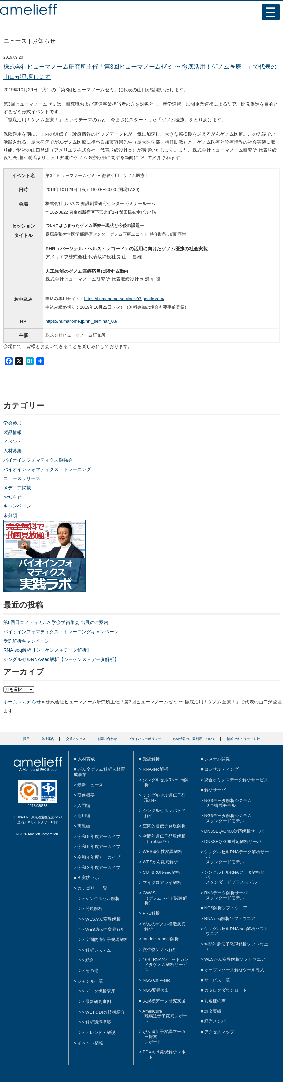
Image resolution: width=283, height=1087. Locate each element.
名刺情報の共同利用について (194, 739)
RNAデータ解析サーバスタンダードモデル (225, 895)
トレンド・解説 (100, 1032)
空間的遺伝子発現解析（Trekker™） (164, 839)
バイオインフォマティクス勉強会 (37, 460)
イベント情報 (90, 1043)
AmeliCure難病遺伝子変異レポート (164, 1016)
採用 (26, 739)
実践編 (83, 826)
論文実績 (212, 1011)
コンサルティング (221, 769)
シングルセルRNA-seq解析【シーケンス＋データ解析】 (61, 659)
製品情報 (12, 432)
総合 (89, 960)
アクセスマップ (219, 1031)
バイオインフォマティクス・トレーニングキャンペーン (61, 631)
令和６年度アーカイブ (98, 836)
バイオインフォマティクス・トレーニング (47, 469)
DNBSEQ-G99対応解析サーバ (232, 841)
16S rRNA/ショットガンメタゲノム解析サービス (165, 964)
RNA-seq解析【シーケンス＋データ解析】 (47, 650)
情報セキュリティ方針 (243, 739)
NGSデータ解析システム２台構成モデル (228, 803)
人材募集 (12, 450)
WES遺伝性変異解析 (105, 929)
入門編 (83, 805)
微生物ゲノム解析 (160, 949)
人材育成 (86, 759)
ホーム (10, 701)
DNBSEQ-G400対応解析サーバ (234, 831)
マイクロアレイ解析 (162, 882)
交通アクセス (76, 739)
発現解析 (93, 908)
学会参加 (12, 423)
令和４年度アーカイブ (98, 857)
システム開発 (217, 759)
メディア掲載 (17, 487)
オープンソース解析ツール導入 (234, 969)
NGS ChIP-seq (157, 980)
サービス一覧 (217, 980)
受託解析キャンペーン (26, 641)
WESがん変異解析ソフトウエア (234, 959)
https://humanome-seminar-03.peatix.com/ (124, 298)
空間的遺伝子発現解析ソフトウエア (236, 947)
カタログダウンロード (225, 990)
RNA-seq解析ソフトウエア (229, 918)
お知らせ (12, 497)
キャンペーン (17, 506)
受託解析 (151, 759)
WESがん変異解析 (103, 919)
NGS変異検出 (156, 990)
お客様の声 (215, 1000)
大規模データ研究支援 (164, 1000)
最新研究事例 (98, 1001)
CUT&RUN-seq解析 (161, 872)
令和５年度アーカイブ (98, 846)
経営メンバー (217, 1021)
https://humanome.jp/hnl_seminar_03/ (81, 321)
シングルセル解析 (102, 898)
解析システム (98, 950)
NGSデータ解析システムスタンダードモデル (228, 818)
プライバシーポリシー (144, 739)
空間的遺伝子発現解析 (106, 939)
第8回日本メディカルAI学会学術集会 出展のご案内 (55, 622)
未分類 (10, 515)
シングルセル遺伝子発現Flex (164, 798)
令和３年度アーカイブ (98, 867)
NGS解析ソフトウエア (226, 907)
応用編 (83, 815)
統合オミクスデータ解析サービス (236, 779)
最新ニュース (90, 784)
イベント (12, 441)
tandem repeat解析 (161, 938)
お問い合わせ (107, 739)
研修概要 (86, 795)
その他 (91, 970)
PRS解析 (151, 913)
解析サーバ (215, 789)
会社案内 (47, 739)
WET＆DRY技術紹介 (105, 1012)
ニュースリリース (21, 478)
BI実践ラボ (88, 877)
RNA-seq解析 (155, 769)
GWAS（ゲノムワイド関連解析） (165, 897)
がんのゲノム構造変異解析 (164, 926)
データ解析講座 (100, 991)
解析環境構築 (98, 1022)
